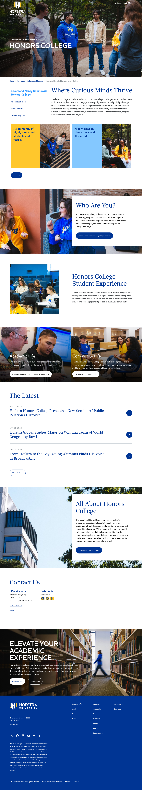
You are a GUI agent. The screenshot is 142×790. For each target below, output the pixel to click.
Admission (97, 704)
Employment (97, 733)
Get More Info (17, 681)
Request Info (77, 704)
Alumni (95, 728)
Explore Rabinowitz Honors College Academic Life (30, 374)
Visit (74, 714)
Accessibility (118, 704)
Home (12, 81)
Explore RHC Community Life (85, 374)
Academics (21, 81)
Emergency (118, 709)
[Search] (117, 2)
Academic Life (17, 108)
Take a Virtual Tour (15, 728)
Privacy (67, 781)
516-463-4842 (16, 605)
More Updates (17, 473)
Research (96, 718)
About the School (18, 101)
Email (12, 610)
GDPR (76, 781)
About (95, 723)
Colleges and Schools (35, 81)
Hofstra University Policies (52, 781)
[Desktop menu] (128, 2)
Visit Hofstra (35, 681)
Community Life (18, 115)
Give (74, 718)
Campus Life (97, 714)
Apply (74, 709)
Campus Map (14, 724)
